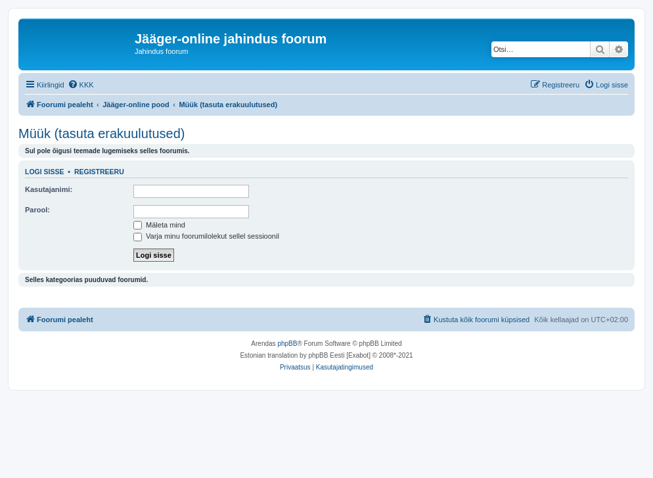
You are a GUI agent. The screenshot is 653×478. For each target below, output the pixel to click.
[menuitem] (81, 85)
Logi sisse (44, 172)
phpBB (287, 343)
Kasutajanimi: (48, 189)
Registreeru (99, 172)
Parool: (37, 210)
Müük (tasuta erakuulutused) (101, 133)
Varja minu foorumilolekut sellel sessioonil (206, 236)
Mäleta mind (159, 225)
